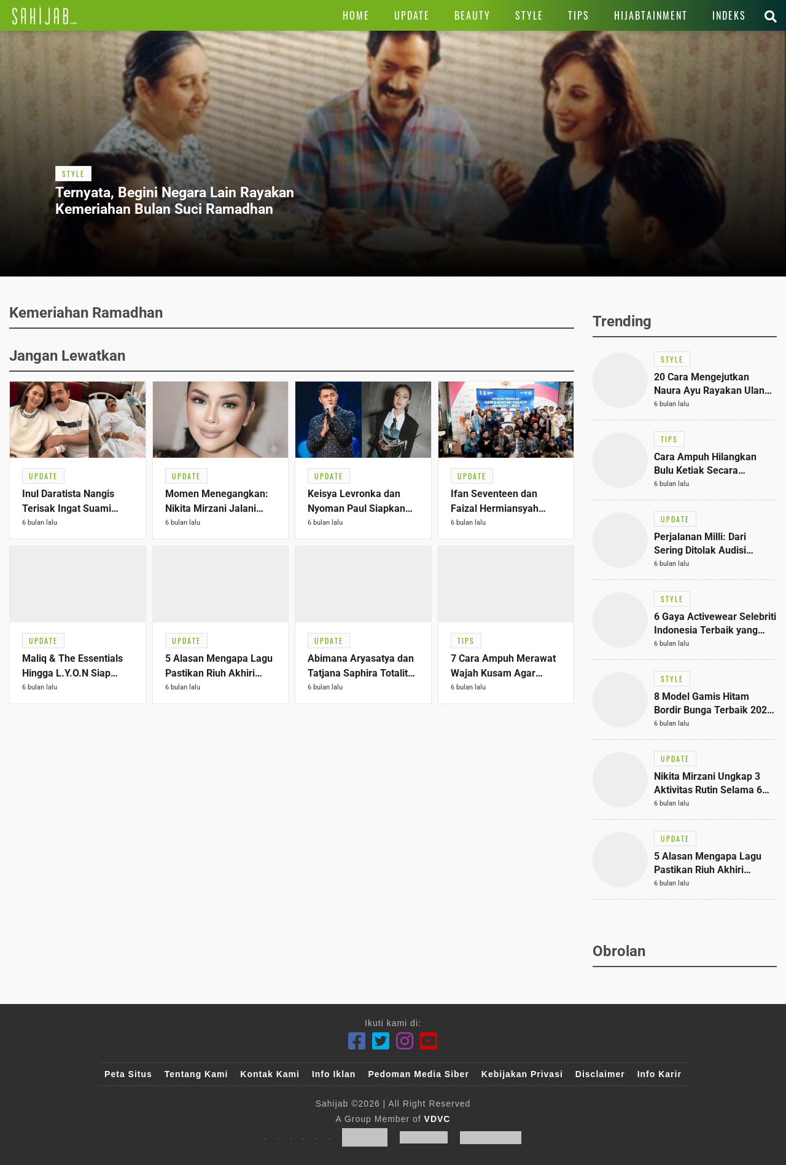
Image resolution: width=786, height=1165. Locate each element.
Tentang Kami (196, 1074)
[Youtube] (429, 1041)
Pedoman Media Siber (418, 1074)
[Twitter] (381, 1041)
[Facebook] (357, 1041)
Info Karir (659, 1074)
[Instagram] (405, 1041)
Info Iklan (334, 1074)
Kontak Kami (270, 1074)
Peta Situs (128, 1074)
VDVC (437, 1119)
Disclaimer (600, 1074)
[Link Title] (44, 15)
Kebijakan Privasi (522, 1074)
